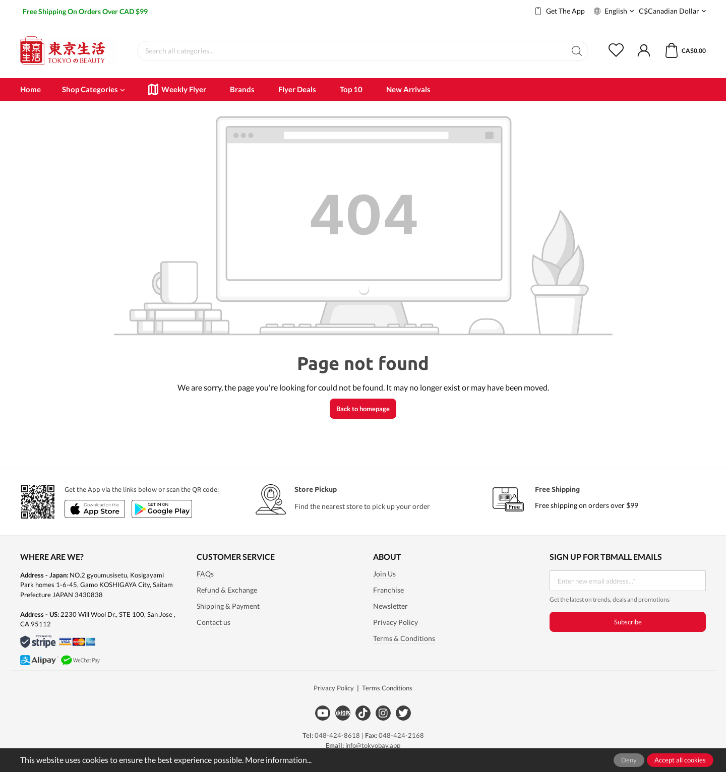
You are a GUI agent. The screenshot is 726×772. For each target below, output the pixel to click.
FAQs (205, 574)
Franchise (388, 590)
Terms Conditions (387, 688)
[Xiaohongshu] (342, 713)
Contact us (213, 622)
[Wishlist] (622, 51)
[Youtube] (322, 713)
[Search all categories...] (351, 51)
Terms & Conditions (404, 638)
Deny (629, 760)
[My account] (643, 51)
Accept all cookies (680, 760)
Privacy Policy (395, 622)
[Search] (577, 51)
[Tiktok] (363, 713)
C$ (672, 11)
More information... (278, 759)
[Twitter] (403, 713)
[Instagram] (383, 713)
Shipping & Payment (228, 606)
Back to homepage (363, 409)
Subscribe (628, 622)
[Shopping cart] (678, 51)
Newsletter (390, 606)
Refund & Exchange (227, 590)
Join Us (384, 574)
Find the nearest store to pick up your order (362, 506)
